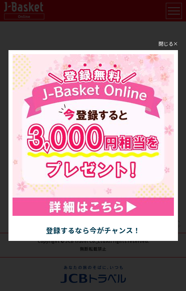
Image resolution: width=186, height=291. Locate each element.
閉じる (166, 43)
